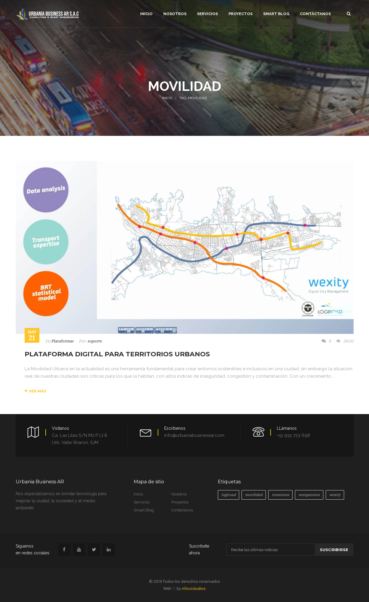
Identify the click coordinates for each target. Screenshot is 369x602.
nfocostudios (194, 588)
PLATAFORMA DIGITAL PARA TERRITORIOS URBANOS (117, 354)
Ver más (35, 391)
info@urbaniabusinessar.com (194, 435)
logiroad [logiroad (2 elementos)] (228, 495)
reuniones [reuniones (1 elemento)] (280, 495)
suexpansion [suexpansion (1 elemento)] (309, 495)
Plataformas (62, 341)
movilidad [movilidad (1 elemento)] (253, 495)
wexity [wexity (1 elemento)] (335, 495)
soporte (94, 341)
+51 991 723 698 (293, 435)
